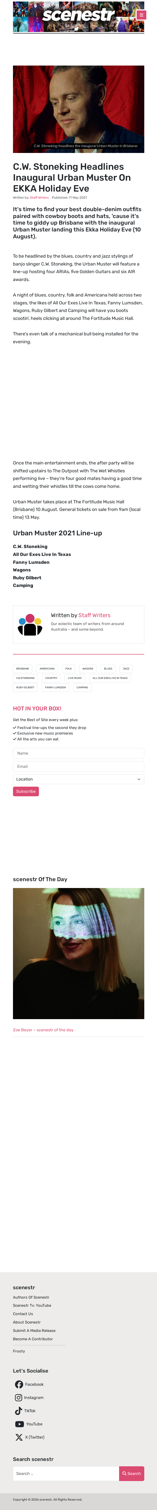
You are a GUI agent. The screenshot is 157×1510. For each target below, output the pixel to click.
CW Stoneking (25, 678)
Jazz (126, 668)
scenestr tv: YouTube (32, 1305)
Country (51, 678)
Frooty (19, 1351)
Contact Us (23, 1314)
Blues (108, 668)
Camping (82, 687)
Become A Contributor (33, 1339)
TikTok (24, 1411)
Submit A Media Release (34, 1330)
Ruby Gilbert (25, 687)
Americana (47, 668)
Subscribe (26, 791)
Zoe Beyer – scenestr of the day (43, 1030)
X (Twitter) (28, 1437)
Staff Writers (94, 615)
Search (131, 1473)
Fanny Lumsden (55, 687)
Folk (68, 668)
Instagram (28, 1398)
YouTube (27, 1424)
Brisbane (22, 668)
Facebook (28, 1384)
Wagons (87, 668)
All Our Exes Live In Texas (110, 678)
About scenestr (27, 1322)
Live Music (75, 678)
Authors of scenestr (31, 1297)
